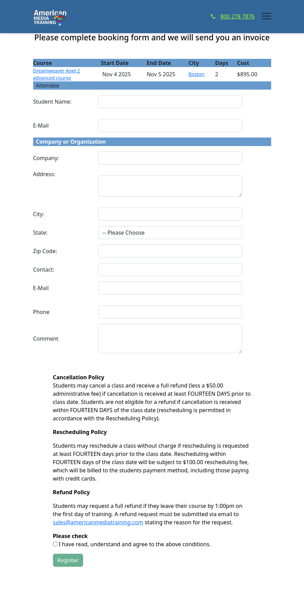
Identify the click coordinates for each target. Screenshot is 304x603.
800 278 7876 (233, 16)
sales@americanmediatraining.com (98, 522)
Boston (196, 74)
